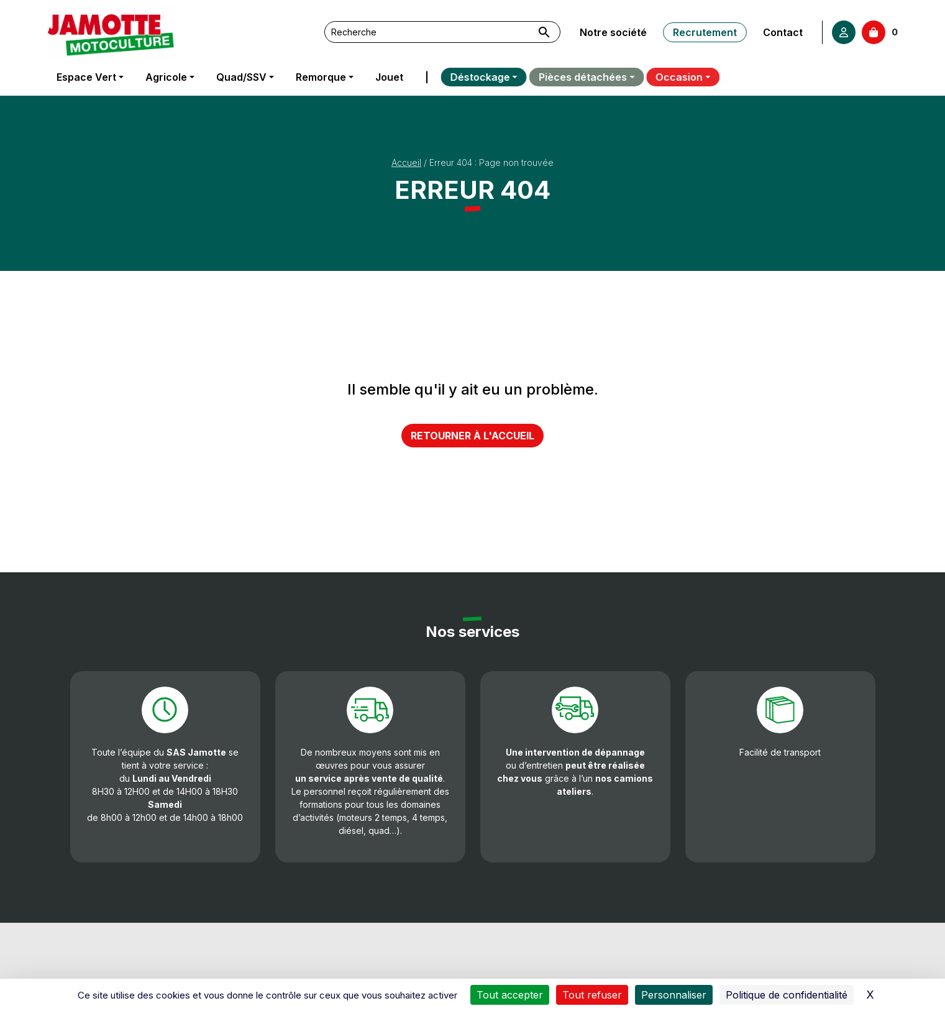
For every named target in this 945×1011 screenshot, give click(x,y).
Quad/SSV (241, 77)
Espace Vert (86, 77)
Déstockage (476, 77)
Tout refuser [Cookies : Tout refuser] (592, 995)
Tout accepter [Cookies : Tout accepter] (510, 995)
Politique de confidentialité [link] (786, 995)
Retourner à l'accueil (472, 435)
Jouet (388, 77)
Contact (783, 32)
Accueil (406, 162)
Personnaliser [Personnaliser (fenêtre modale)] (673, 995)
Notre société (613, 32)
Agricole (166, 77)
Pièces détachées (576, 77)
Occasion (665, 77)
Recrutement (705, 32)
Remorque (320, 77)
